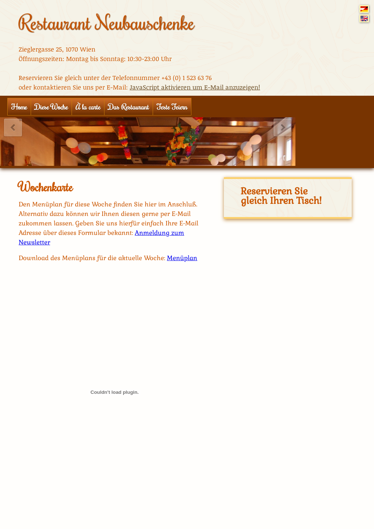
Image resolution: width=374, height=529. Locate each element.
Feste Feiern (172, 106)
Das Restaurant (128, 106)
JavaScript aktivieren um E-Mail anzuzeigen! (195, 87)
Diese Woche (51, 106)
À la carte (88, 106)
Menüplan (182, 258)
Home (19, 106)
